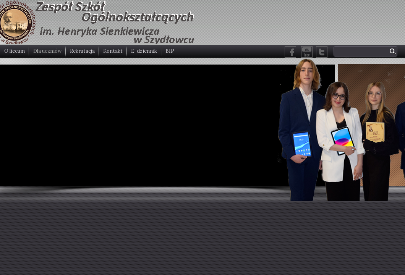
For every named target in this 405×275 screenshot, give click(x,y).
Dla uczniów (47, 51)
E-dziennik (144, 51)
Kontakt (113, 51)
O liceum (14, 51)
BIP (169, 51)
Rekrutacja (82, 51)
